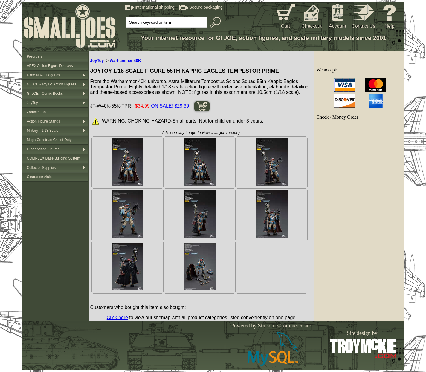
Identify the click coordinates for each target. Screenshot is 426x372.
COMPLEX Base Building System (53, 158)
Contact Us (363, 26)
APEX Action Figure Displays (50, 66)
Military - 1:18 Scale (42, 130)
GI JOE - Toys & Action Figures (51, 84)
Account (337, 26)
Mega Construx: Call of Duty (49, 140)
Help (390, 26)
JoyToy (32, 103)
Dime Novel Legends (43, 75)
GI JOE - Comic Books (45, 93)
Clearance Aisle (39, 177)
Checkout (311, 26)
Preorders (35, 56)
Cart (285, 26)
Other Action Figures (43, 149)
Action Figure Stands (43, 121)
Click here (117, 317)
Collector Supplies (41, 168)
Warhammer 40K (125, 60)
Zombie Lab (36, 112)
